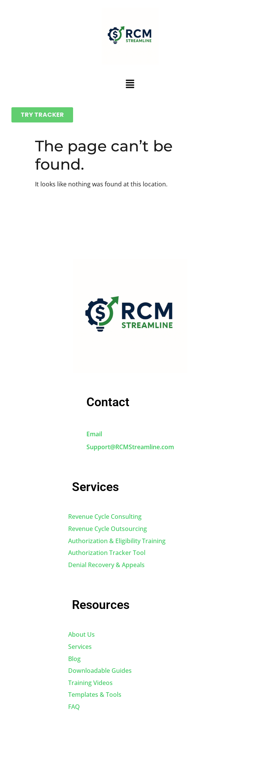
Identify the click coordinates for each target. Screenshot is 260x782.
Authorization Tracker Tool (106, 552)
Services (80, 646)
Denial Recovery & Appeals (106, 565)
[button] (129, 84)
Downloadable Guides (100, 670)
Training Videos (90, 683)
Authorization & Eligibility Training (117, 541)
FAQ (74, 707)
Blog (74, 659)
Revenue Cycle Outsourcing (107, 529)
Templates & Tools (94, 694)
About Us (81, 634)
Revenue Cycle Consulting (105, 516)
